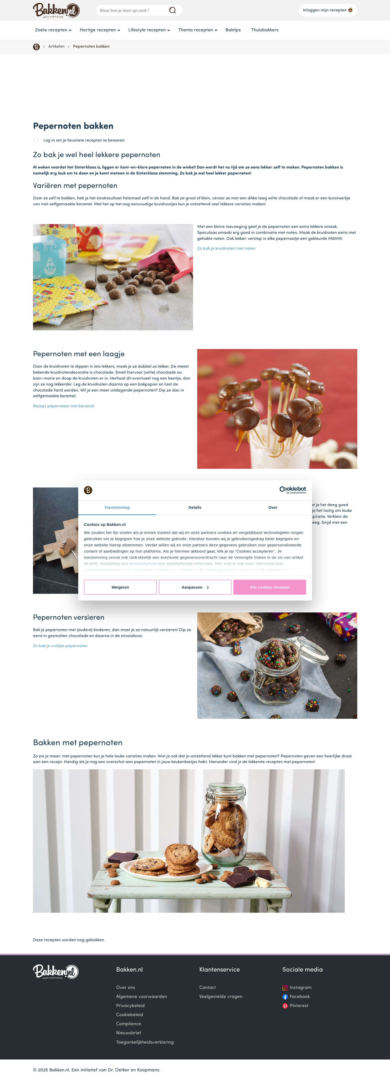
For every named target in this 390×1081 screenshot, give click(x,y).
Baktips (233, 30)
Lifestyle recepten (147, 30)
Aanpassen (195, 587)
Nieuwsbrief (128, 1033)
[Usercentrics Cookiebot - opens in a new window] (283, 490)
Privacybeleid (130, 1006)
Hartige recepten (98, 30)
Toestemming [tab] (117, 507)
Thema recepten (195, 30)
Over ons (125, 988)
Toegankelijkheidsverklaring (145, 1042)
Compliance (128, 1024)
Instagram (301, 988)
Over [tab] (272, 507)
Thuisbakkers (265, 30)
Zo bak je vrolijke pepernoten (60, 646)
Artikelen (56, 47)
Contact (207, 988)
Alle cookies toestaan (269, 587)
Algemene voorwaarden (141, 997)
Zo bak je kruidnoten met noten (226, 249)
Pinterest (299, 1006)
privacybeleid (142, 563)
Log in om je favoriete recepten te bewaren (84, 140)
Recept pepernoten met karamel (63, 406)
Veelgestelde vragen (220, 997)
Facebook (300, 997)
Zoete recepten (51, 30)
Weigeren (120, 587)
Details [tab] (195, 507)
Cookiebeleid (129, 1015)
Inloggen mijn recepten (328, 10)
